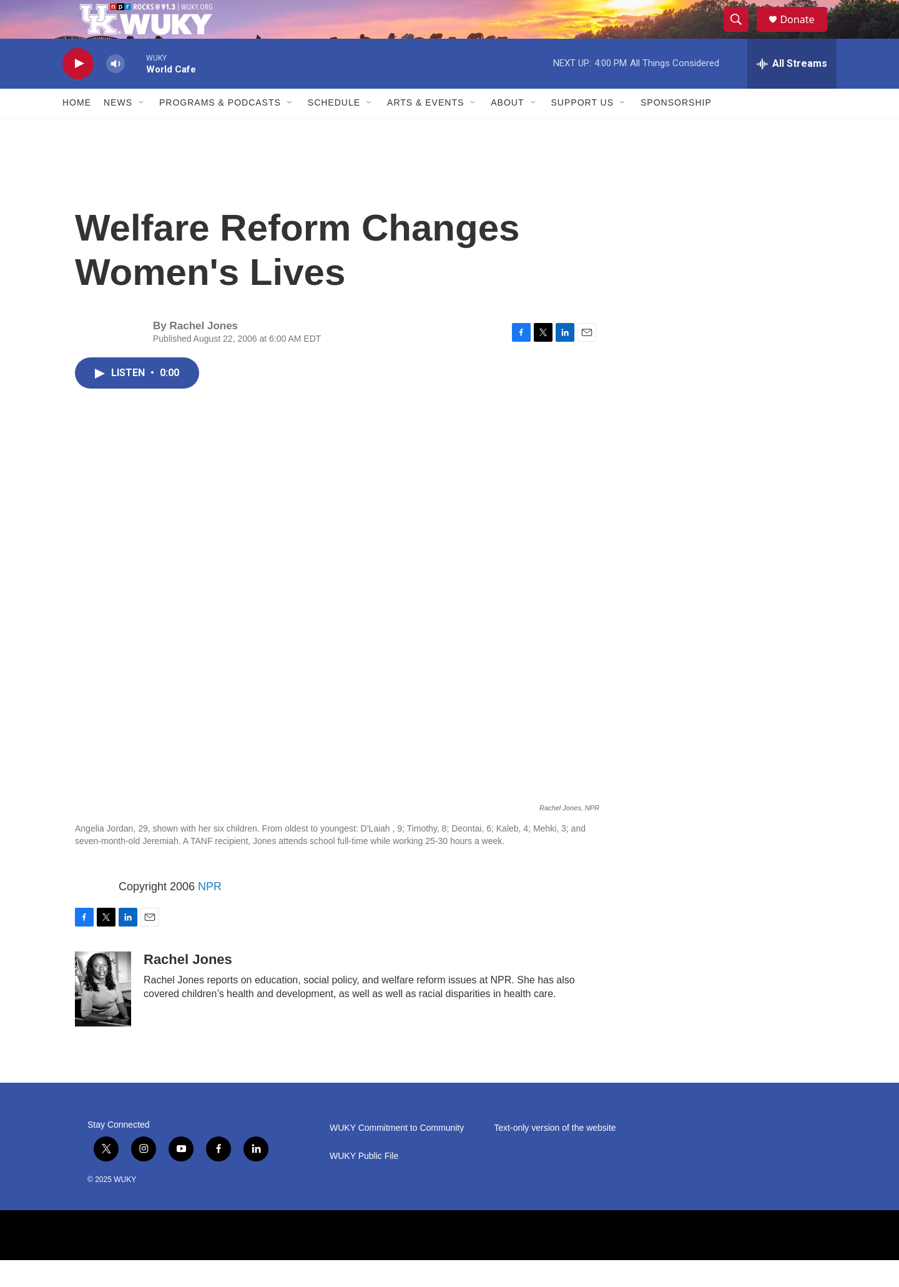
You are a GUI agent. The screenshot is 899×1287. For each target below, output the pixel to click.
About (507, 130)
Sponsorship (676, 130)
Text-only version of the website (555, 1155)
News (118, 130)
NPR (210, 913)
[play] (78, 91)
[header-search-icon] (741, 33)
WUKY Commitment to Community (397, 1155)
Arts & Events (425, 130)
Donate (804, 32)
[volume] (115, 91)
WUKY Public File (364, 1183)
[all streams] (792, 91)
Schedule (334, 130)
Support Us (582, 130)
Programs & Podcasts (220, 130)
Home (76, 130)
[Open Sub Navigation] (142, 130)
